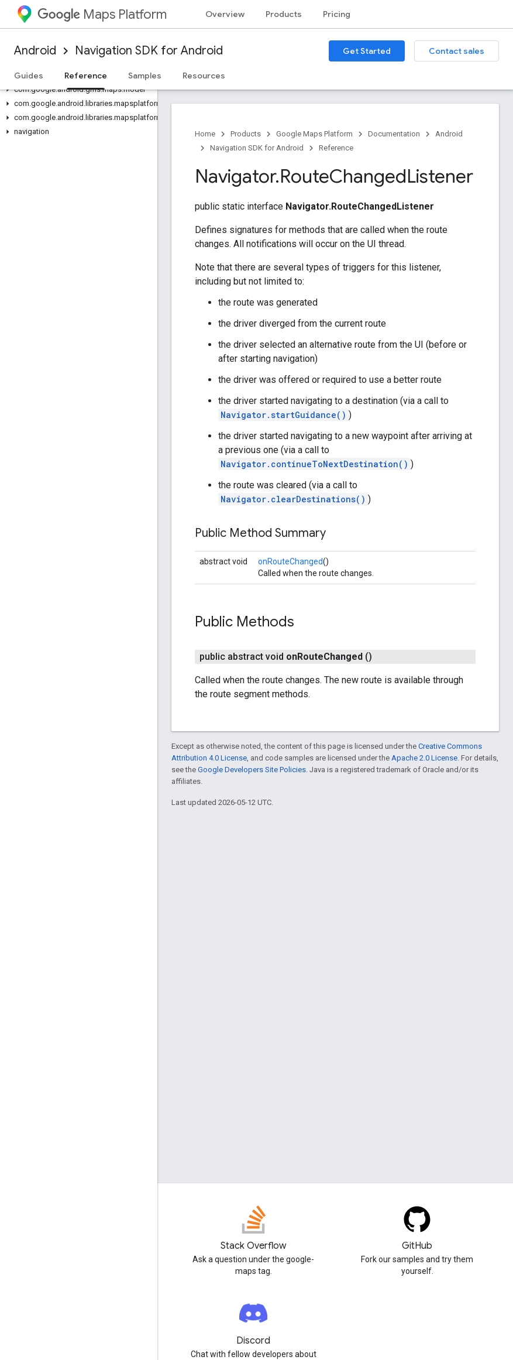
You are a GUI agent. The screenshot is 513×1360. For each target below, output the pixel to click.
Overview (225, 14)
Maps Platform (102, 14)
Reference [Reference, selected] (85, 75)
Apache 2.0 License (424, 757)
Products (284, 14)
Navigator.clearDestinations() (293, 499)
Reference (336, 147)
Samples (144, 75)
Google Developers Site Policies (252, 769)
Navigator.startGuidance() (283, 414)
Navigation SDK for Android (149, 50)
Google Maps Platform (314, 133)
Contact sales (456, 51)
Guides (28, 75)
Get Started (367, 51)
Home (205, 133)
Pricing (336, 14)
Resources (204, 75)
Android (35, 50)
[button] (76, 90)
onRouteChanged (290, 561)
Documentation (394, 133)
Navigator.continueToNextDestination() (314, 464)
